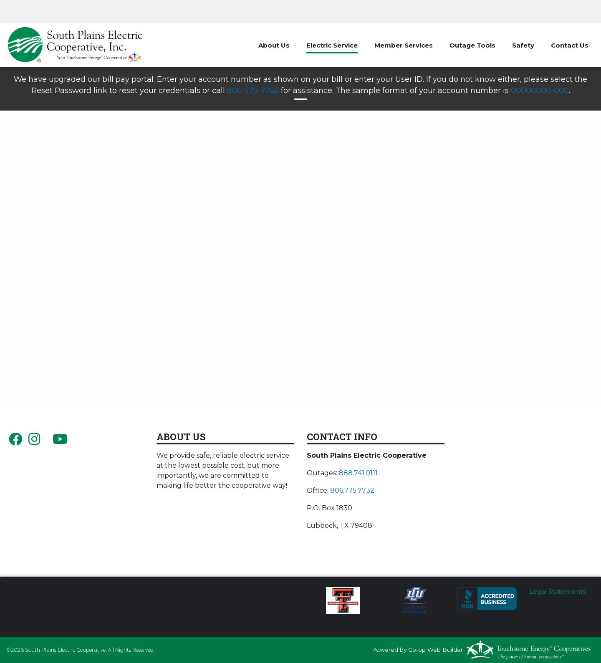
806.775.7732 (352, 490)
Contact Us (569, 45)
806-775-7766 (253, 90)
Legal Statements (557, 591)
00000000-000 (540, 90)
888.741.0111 (358, 473)
